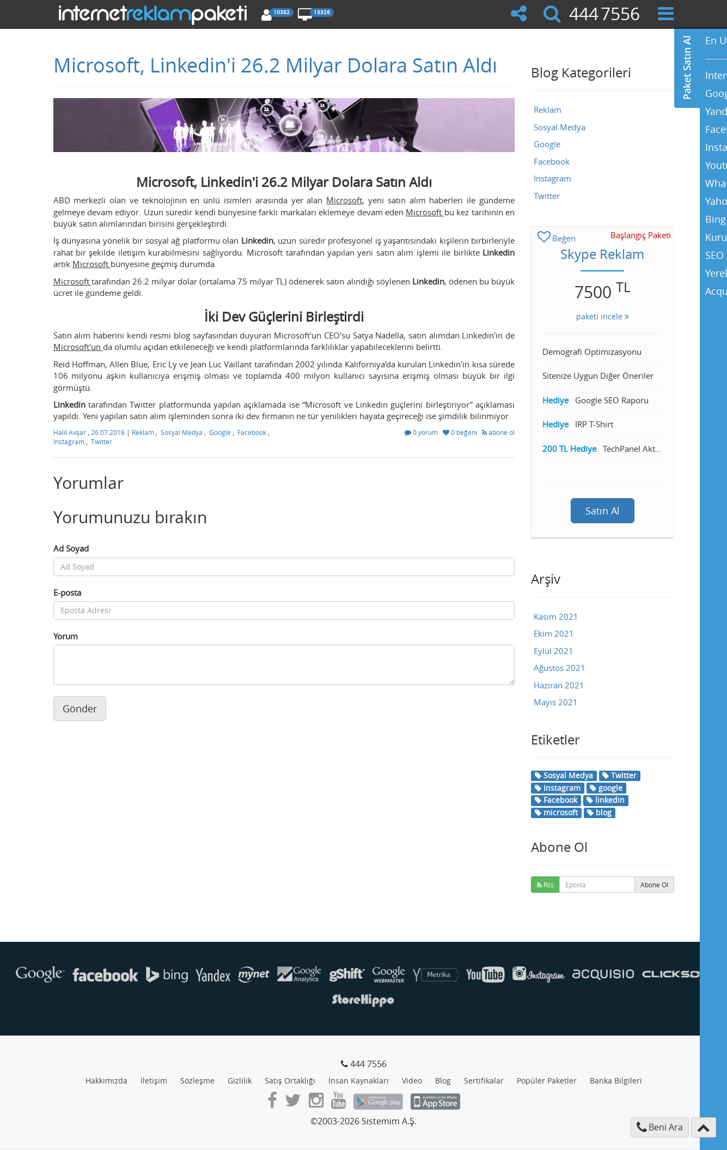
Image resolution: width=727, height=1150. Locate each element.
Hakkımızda (106, 1080)
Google (220, 432)
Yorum (65, 636)
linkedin (606, 800)
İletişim (153, 1080)
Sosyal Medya (182, 432)
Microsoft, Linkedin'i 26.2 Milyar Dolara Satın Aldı (275, 65)
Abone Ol (654, 884)
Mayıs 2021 (556, 702)
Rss (545, 884)
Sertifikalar (484, 1080)
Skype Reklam (602, 254)
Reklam (143, 432)
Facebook (251, 432)
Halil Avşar (70, 432)
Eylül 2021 (553, 650)
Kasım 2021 (556, 616)
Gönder (80, 708)
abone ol (498, 432)
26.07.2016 (108, 432)
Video (412, 1080)
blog (599, 812)
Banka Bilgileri (616, 1080)
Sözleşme (197, 1080)
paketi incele (602, 316)
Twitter (101, 441)
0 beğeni (461, 432)
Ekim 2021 (554, 633)
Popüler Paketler (547, 1080)
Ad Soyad (71, 548)
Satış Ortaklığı (290, 1080)
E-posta (67, 592)
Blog (443, 1080)
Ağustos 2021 (559, 667)
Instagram (68, 441)
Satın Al (602, 510)
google (606, 788)
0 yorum (422, 432)
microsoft (556, 812)
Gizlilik (240, 1080)
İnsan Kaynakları (358, 1080)
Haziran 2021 (559, 685)
